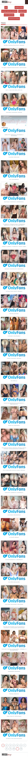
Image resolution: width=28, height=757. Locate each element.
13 (21, 748)
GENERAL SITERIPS (19, 7)
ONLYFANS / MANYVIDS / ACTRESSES (9, 11)
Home (6, 7)
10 (13, 748)
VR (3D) (22, 14)
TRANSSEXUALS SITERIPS (14, 18)
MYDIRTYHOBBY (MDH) (9, 14)
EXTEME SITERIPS (22, 11)
